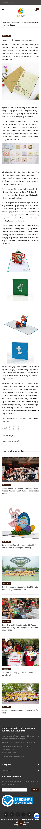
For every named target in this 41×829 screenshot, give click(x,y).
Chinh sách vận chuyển (11, 441)
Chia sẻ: (4, 428)
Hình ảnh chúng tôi (13, 451)
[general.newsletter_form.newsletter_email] (14, 790)
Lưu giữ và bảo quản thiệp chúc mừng (18, 40)
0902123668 (12, 753)
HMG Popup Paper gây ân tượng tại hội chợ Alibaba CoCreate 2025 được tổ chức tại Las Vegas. (20, 491)
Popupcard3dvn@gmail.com (15, 756)
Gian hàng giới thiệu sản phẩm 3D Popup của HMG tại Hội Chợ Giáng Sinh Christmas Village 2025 (20, 627)
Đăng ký (35, 789)
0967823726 (10, 749)
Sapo (25, 825)
